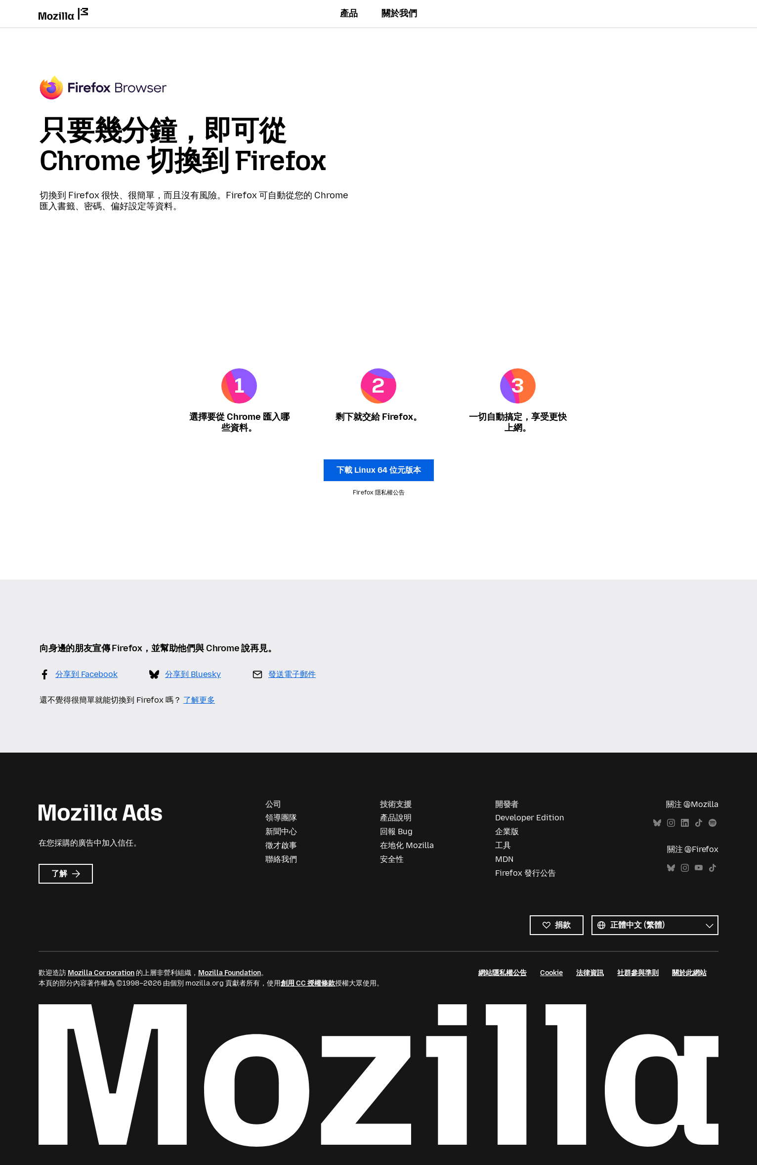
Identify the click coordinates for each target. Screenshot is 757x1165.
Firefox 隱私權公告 (379, 492)
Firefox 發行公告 (525, 873)
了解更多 (199, 700)
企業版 (507, 831)
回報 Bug (396, 831)
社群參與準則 (638, 973)
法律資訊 (590, 973)
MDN (504, 859)
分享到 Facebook (86, 674)
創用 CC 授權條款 (308, 983)
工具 (503, 845)
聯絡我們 (281, 859)
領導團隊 (281, 817)
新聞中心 (281, 831)
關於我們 (399, 13)
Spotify (712, 823)
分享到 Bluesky (193, 674)
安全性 (392, 859)
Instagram (671, 823)
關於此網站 (689, 973)
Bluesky (657, 823)
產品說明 (396, 817)
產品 (349, 13)
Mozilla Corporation (101, 973)
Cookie (551, 973)
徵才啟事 (281, 845)
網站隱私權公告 (502, 973)
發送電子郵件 (292, 674)
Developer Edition (529, 817)
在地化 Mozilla (407, 845)
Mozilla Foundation (229, 973)
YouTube (699, 868)
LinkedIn (685, 823)
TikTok (699, 823)
